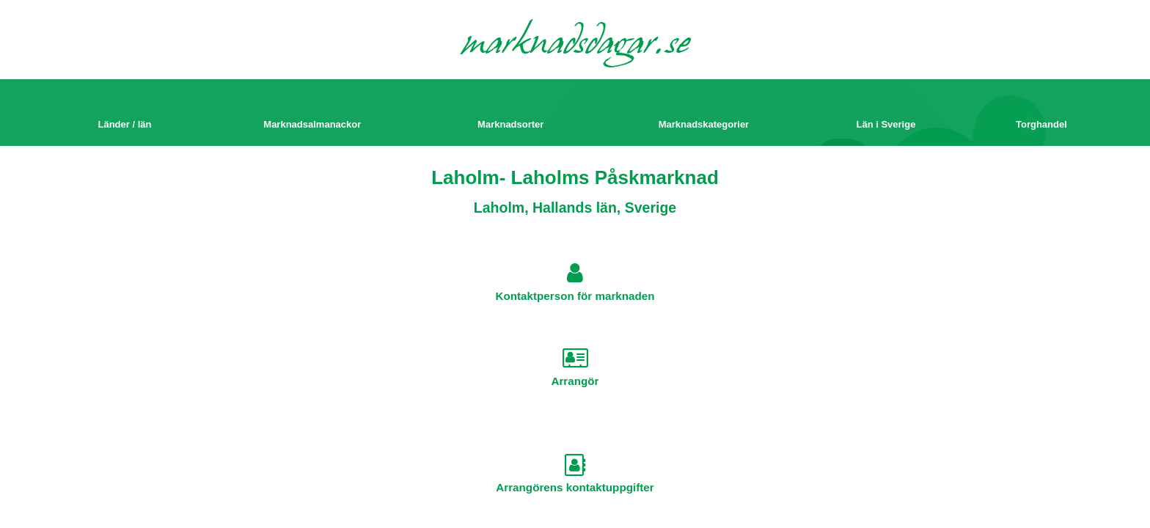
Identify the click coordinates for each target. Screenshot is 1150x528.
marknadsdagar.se (575, 45)
